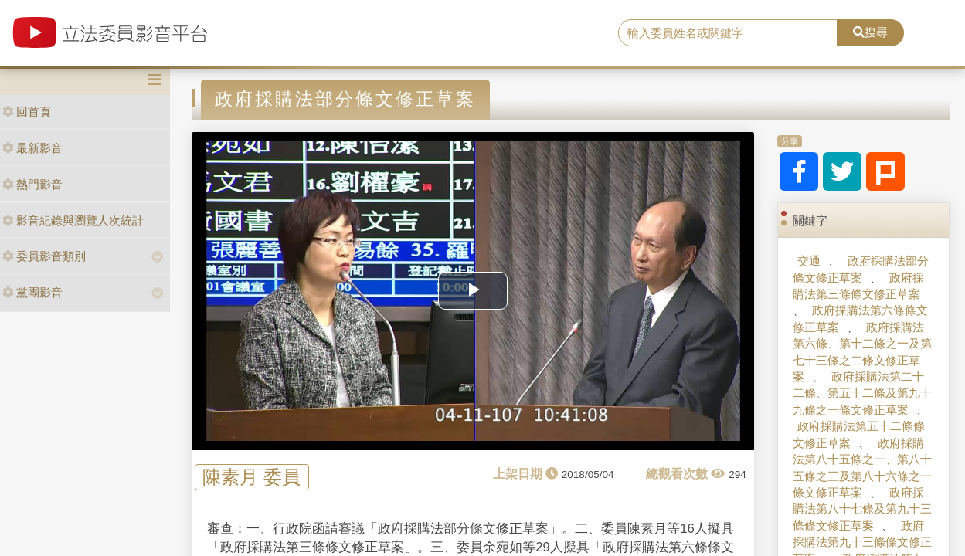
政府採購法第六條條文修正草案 (860, 318)
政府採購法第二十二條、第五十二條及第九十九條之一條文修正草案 (862, 393)
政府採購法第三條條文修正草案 (858, 285)
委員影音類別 (44, 256)
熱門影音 (32, 184)
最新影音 (32, 147)
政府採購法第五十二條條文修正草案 (859, 434)
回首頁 (26, 111)
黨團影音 (32, 292)
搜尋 (870, 32)
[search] (728, 33)
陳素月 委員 (251, 477)
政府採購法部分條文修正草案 (861, 268)
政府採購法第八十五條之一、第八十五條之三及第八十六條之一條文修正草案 (862, 467)
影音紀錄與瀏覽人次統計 (73, 220)
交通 (809, 260)
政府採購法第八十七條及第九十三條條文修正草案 (862, 509)
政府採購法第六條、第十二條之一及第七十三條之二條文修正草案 (862, 351)
